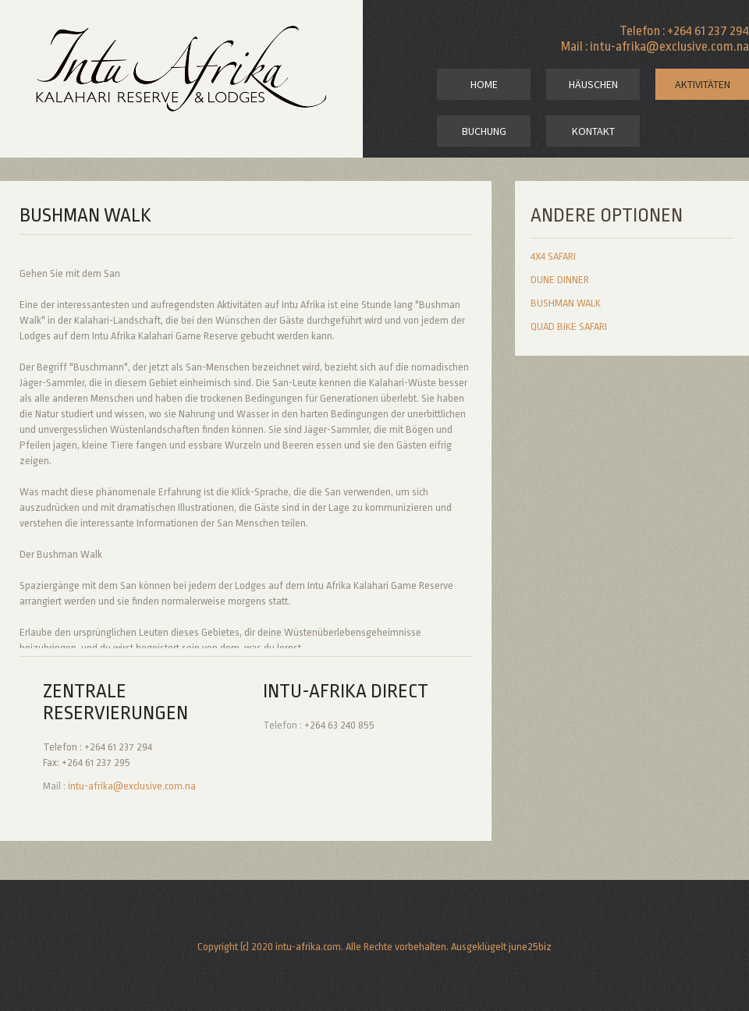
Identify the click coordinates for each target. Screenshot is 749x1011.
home (484, 84)
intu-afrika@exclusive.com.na (132, 786)
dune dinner (560, 280)
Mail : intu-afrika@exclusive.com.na (655, 46)
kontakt (593, 131)
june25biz (530, 946)
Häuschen (593, 84)
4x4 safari (553, 256)
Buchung (484, 131)
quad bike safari (569, 326)
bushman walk (566, 303)
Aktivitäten (702, 84)
